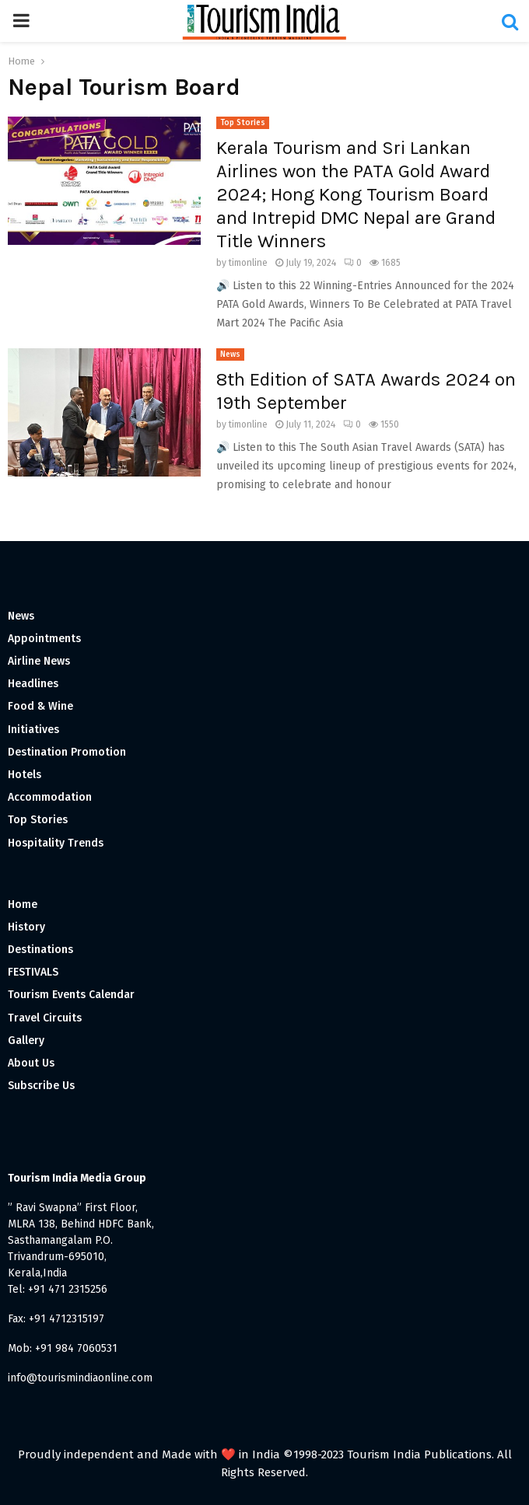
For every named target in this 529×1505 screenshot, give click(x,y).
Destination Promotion (67, 752)
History (26, 927)
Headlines (33, 683)
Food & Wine (40, 706)
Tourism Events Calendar (71, 994)
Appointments (44, 638)
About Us (31, 1063)
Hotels (24, 774)
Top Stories (242, 122)
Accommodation (50, 797)
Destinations (40, 949)
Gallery (26, 1040)
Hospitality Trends (55, 843)
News (230, 354)
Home (22, 904)
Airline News (39, 661)
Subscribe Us (41, 1085)
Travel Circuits (45, 1018)
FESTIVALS (33, 972)
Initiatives (33, 729)
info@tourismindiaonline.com (80, 1378)
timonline (248, 262)
